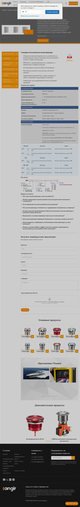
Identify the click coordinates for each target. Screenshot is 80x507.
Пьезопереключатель (9, 69)
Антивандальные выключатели (8, 63)
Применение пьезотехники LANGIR (56, 36)
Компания (24, 270)
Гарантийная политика (8, 459)
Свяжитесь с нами (7, 461)
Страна (23, 261)
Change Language (52, 12)
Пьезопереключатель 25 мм (72, 337)
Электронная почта (27, 253)
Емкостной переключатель (7, 80)
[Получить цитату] (71, 503)
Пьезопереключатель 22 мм (57, 337)
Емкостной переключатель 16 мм (27, 352)
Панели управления (8, 53)
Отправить (25, 310)
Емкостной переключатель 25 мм (71, 352)
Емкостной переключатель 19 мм (42, 352)
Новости (16, 459)
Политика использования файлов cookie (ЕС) (8, 466)
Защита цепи (7, 86)
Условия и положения (19, 470)
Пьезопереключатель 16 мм (28, 337)
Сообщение (24, 278)
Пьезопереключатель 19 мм (43, 337)
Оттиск (16, 463)
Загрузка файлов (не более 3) (29, 293)
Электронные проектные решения (10, 74)
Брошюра (69, 60)
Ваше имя (24, 245)
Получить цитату (73, 3)
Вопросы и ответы (18, 461)
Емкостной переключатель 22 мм (56, 352)
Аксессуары (6, 58)
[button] (31, 43)
